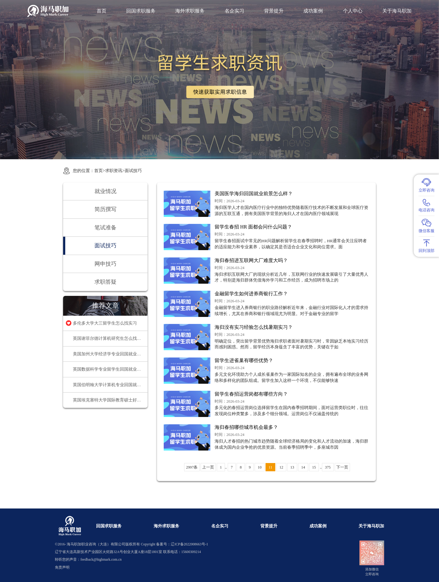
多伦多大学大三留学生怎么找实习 (105, 323)
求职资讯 (113, 170)
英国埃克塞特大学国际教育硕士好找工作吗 (110, 400)
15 (314, 467)
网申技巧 (105, 264)
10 (260, 467)
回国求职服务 (140, 11)
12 (281, 467)
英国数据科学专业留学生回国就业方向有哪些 (110, 369)
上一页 (208, 467)
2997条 (192, 467)
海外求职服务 (190, 11)
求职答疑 (105, 282)
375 (328, 467)
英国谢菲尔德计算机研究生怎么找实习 (109, 338)
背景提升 (274, 11)
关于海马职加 (397, 11)
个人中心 (352, 11)
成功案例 (313, 11)
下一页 (342, 467)
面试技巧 (133, 170)
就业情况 (105, 191)
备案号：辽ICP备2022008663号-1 (182, 544)
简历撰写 (105, 209)
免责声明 (62, 567)
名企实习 (234, 11)
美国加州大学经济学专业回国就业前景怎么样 (110, 354)
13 (292, 467)
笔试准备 (105, 228)
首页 (101, 11)
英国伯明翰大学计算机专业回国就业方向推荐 (110, 385)
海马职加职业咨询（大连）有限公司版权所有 (103, 544)
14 (303, 467)
